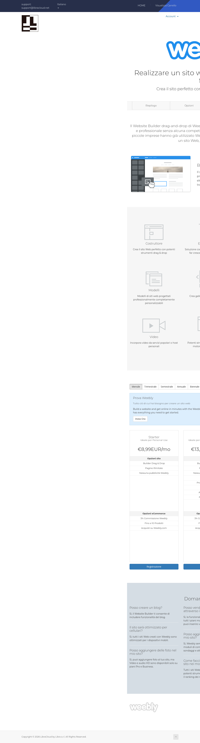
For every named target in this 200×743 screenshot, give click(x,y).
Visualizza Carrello (165, 5)
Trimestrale (150, 386)
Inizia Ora (140, 418)
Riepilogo (151, 105)
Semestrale (167, 386)
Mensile (136, 386)
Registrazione (154, 566)
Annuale (181, 386)
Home (141, 5)
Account (172, 16)
